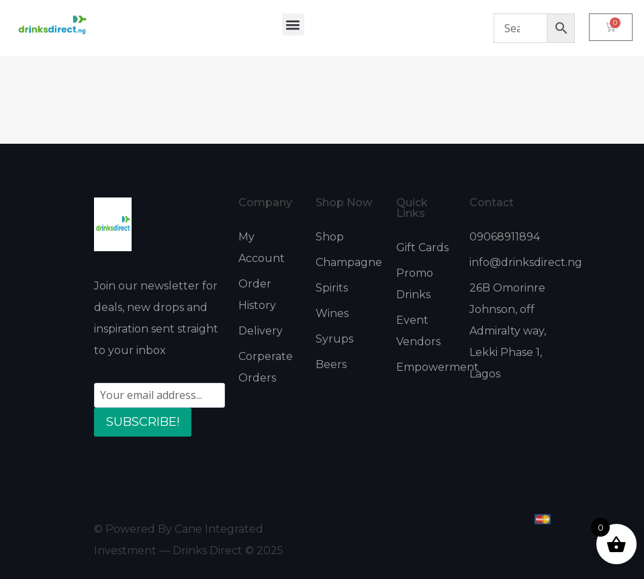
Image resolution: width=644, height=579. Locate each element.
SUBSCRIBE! (142, 421)
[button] (293, 24)
